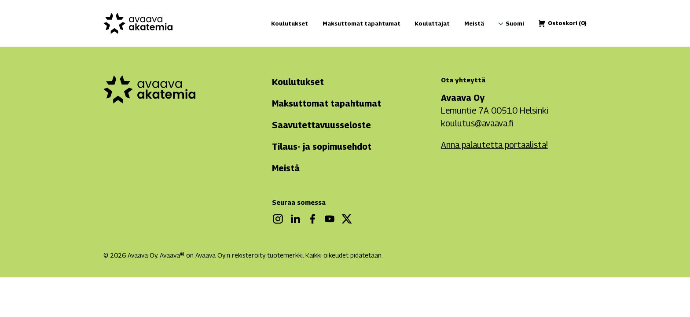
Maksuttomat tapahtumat (361, 23)
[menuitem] (515, 23)
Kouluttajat (432, 23)
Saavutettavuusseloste (321, 125)
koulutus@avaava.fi (477, 123)
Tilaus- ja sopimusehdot (321, 146)
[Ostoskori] (567, 23)
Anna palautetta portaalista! (494, 145)
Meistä (474, 23)
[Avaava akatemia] (137, 23)
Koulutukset (289, 23)
